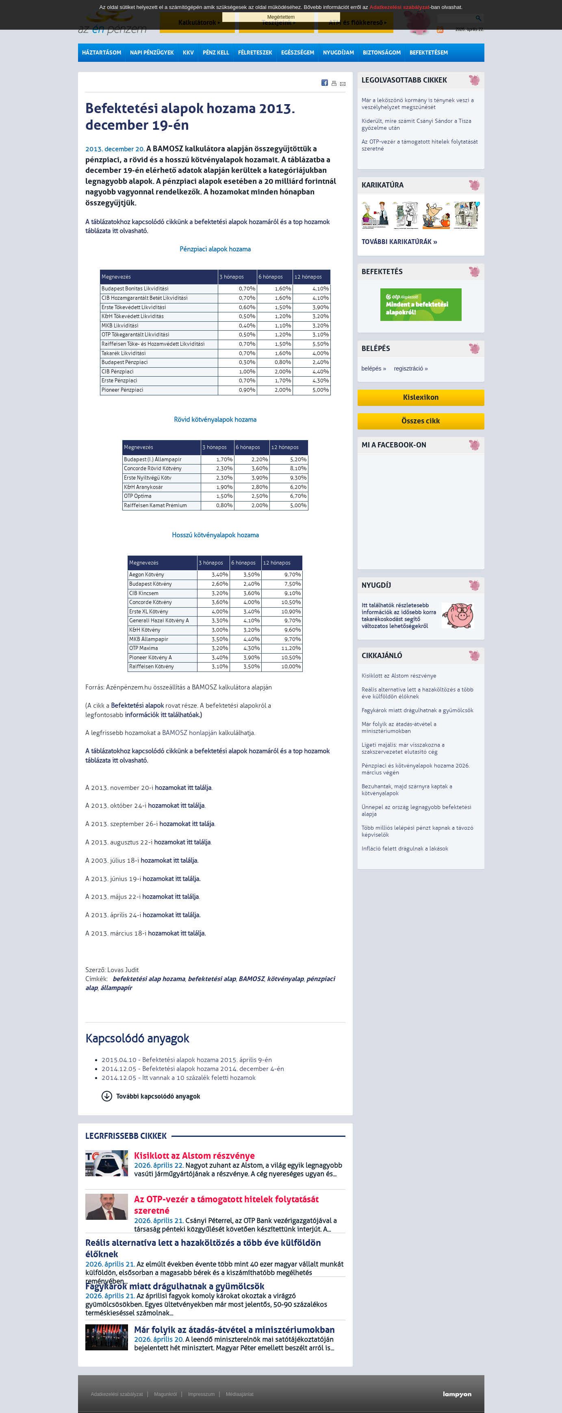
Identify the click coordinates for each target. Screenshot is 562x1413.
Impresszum (201, 1394)
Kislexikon (421, 397)
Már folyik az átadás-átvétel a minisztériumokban (399, 728)
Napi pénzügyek (152, 52)
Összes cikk (420, 421)
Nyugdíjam (338, 52)
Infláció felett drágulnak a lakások (405, 848)
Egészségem (297, 52)
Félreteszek (255, 52)
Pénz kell (216, 52)
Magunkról (165, 1394)
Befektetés (382, 272)
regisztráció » (411, 368)
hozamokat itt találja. (172, 915)
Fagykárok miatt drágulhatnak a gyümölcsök (417, 710)
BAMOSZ (251, 979)
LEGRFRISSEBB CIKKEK (126, 1136)
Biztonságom (382, 52)
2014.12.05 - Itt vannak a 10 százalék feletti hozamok (179, 1078)
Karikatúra (383, 185)
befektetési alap (212, 979)
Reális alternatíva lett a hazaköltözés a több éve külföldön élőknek (417, 693)
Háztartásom (101, 52)
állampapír (116, 988)
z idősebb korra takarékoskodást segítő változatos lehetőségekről (399, 619)
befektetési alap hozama (148, 979)
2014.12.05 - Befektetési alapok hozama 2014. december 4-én (193, 1069)
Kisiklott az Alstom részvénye (399, 675)
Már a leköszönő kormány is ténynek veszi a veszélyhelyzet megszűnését (418, 104)
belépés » (374, 368)
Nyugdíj (376, 585)
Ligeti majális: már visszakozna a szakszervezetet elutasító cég (403, 748)
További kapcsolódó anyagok (158, 1096)
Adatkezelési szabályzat (117, 1394)
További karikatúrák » (399, 242)
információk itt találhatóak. (161, 715)
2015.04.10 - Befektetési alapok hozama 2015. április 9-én (187, 1060)
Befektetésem (429, 52)
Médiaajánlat (240, 1394)
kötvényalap (285, 979)
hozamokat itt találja (183, 788)
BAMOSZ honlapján (189, 733)
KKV (188, 52)
